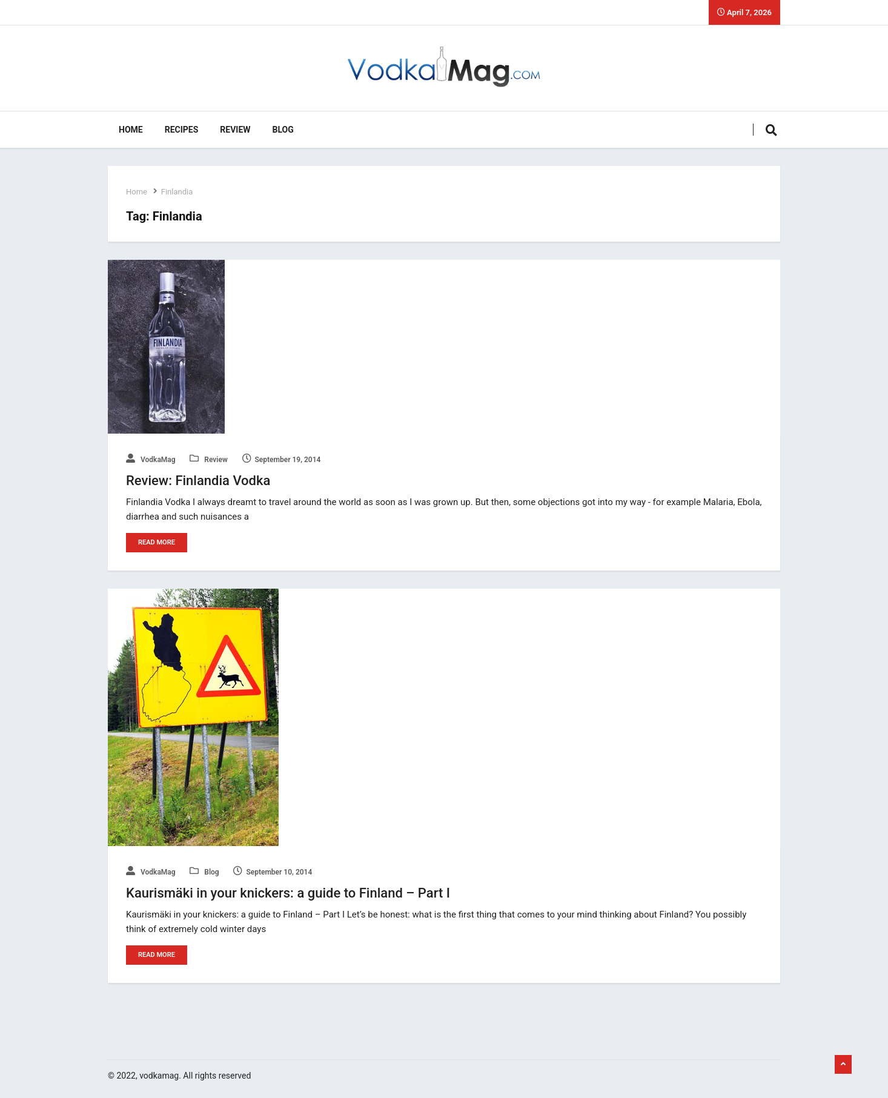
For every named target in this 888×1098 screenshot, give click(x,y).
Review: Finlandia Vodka (198, 480)
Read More (156, 542)
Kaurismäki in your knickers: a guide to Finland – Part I (288, 893)
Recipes (182, 129)
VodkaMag (151, 459)
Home (131, 129)
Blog (283, 129)
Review (235, 129)
